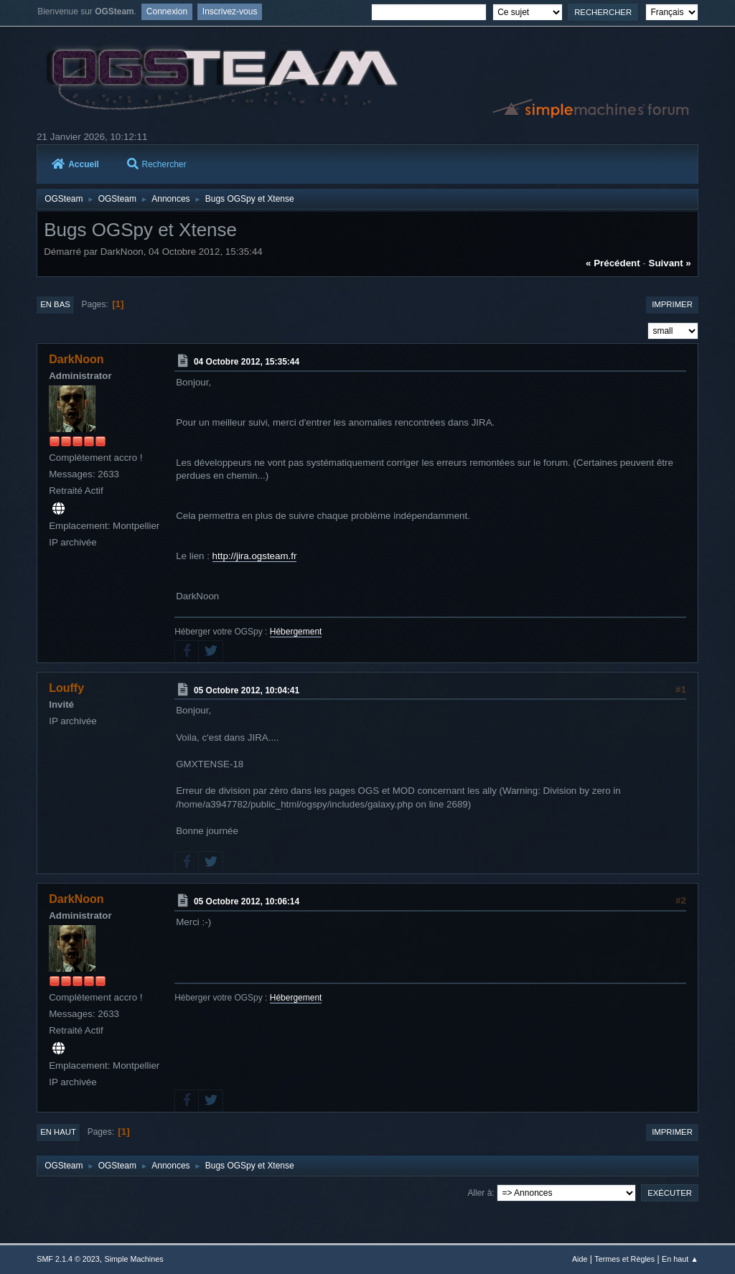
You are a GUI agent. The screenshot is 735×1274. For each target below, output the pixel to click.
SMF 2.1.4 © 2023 (68, 1259)
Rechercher (157, 164)
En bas (55, 304)
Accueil (75, 164)
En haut (58, 1132)
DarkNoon (76, 359)
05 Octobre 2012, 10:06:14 (246, 901)
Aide (580, 1259)
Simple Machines (134, 1259)
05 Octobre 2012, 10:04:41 (246, 690)
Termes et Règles (624, 1259)
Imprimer (672, 304)
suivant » (670, 263)
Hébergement (296, 632)
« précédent (613, 263)
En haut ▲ (680, 1259)
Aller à (479, 1193)
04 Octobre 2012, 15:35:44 (246, 362)
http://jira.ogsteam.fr (254, 556)
